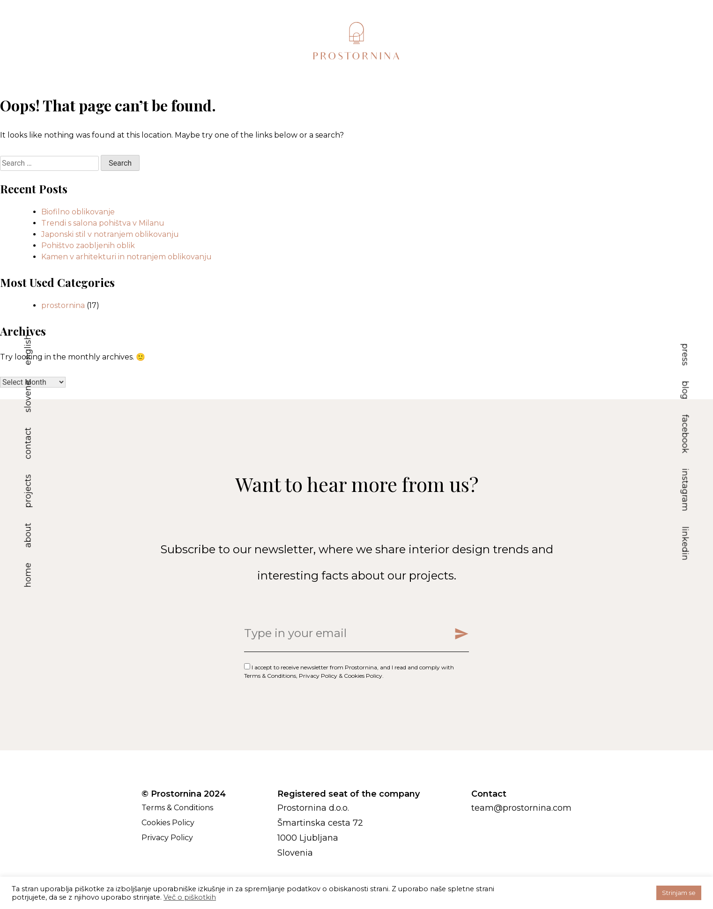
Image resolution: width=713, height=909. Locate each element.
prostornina (63, 305)
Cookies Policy (363, 675)
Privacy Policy (318, 675)
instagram (685, 489)
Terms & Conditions (270, 675)
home (28, 575)
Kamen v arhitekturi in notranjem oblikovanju (126, 256)
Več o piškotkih (189, 897)
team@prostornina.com (521, 808)
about (28, 535)
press (685, 354)
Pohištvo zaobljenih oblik (88, 245)
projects (28, 491)
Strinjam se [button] (679, 892)
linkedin (685, 543)
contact (28, 443)
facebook (685, 433)
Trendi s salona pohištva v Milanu (102, 223)
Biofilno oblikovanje (78, 211)
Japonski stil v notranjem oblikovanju (110, 234)
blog (685, 390)
